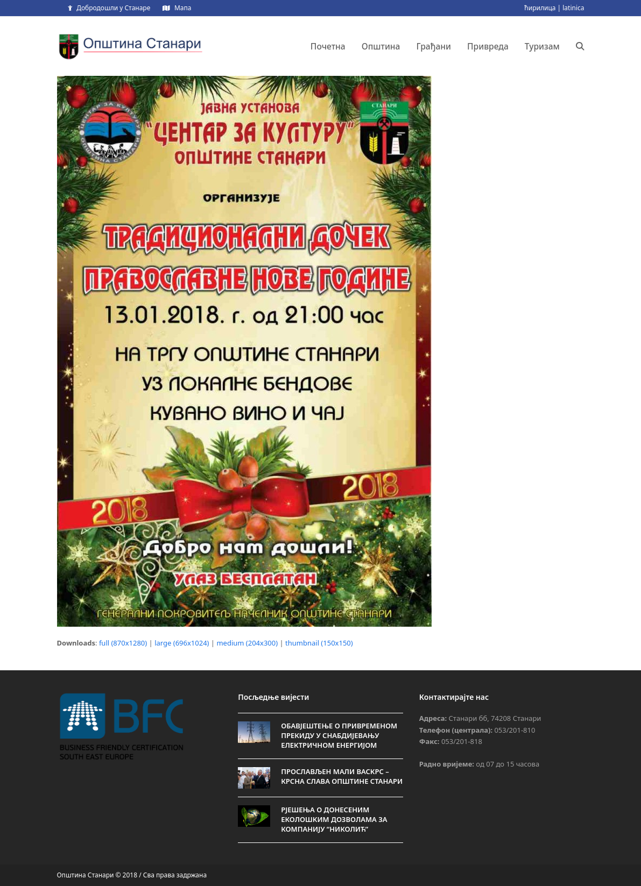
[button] (580, 46)
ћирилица (539, 7)
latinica (573, 7)
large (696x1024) (181, 643)
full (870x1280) (123, 643)
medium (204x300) (247, 643)
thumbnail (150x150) (319, 643)
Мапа (182, 7)
